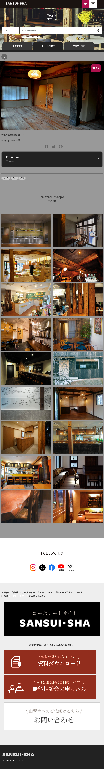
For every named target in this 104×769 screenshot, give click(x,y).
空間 (18, 140)
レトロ (5, 178)
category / (6, 140)
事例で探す (17, 46)
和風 (22, 178)
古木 (14, 178)
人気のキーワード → (31, 36)
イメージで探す (48, 46)
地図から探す (79, 46)
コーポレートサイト (18, 596)
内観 (13, 140)
